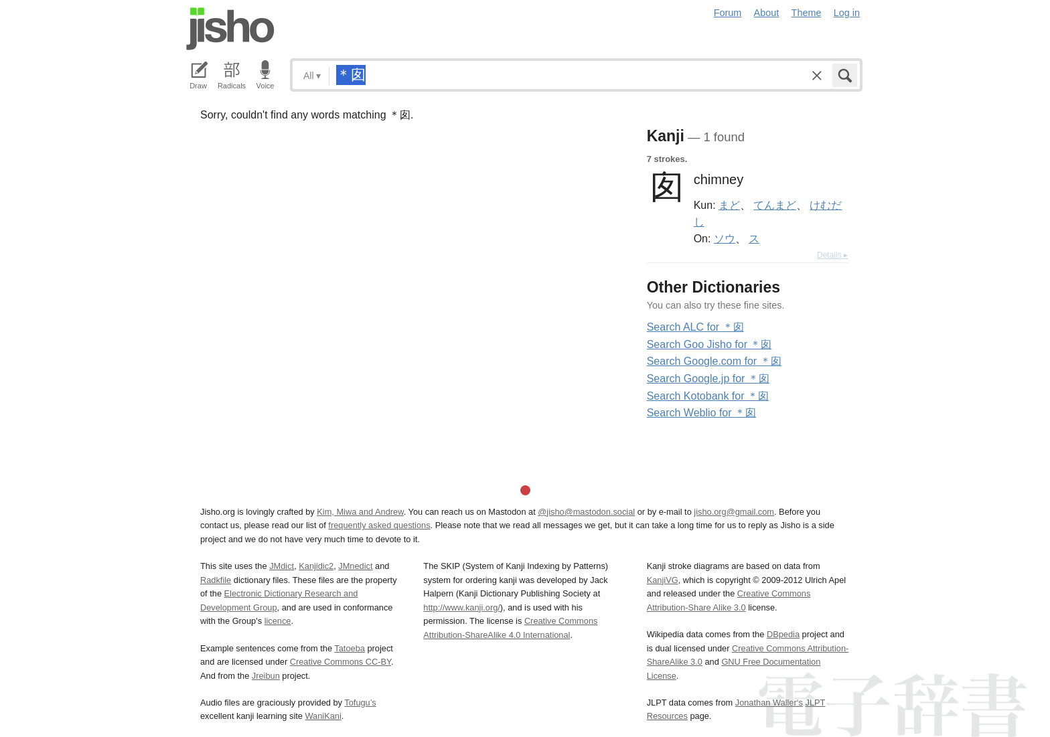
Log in (847, 12)
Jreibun (266, 676)
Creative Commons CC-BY (340, 662)
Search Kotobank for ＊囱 (708, 396)
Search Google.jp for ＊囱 (708, 378)
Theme (807, 12)
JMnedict (355, 566)
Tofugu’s (360, 703)
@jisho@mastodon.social (586, 512)
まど (729, 204)
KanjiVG (662, 580)
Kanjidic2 (316, 566)
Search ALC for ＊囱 (695, 327)
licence (278, 621)
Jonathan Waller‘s (769, 703)
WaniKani (323, 716)
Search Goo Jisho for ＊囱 (709, 344)
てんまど (774, 204)
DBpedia (783, 634)
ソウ (724, 238)
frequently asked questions (379, 525)
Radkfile (215, 580)
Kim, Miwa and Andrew (360, 512)
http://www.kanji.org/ (461, 607)
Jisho (230, 28)
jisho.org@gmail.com (734, 512)
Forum (728, 12)
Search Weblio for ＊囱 (701, 412)
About (766, 12)
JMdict (281, 566)
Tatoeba (349, 648)
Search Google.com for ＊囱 (714, 361)
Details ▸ (832, 255)
